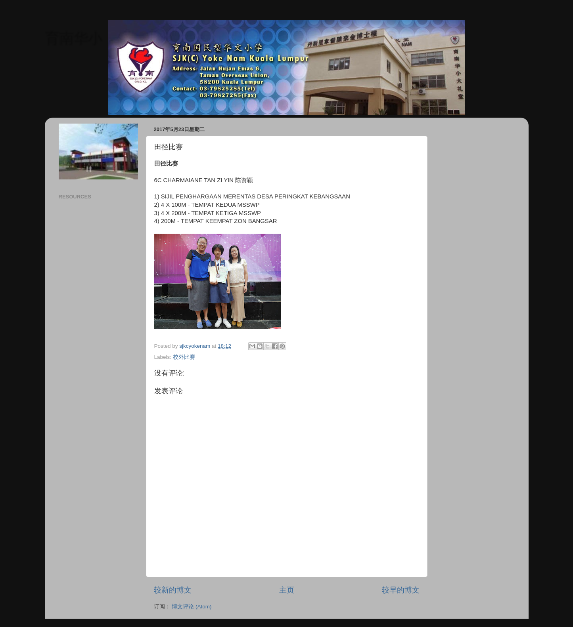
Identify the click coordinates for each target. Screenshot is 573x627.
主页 (286, 590)
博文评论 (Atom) (191, 607)
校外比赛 (184, 357)
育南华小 (73, 38)
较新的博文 (173, 590)
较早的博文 (401, 590)
